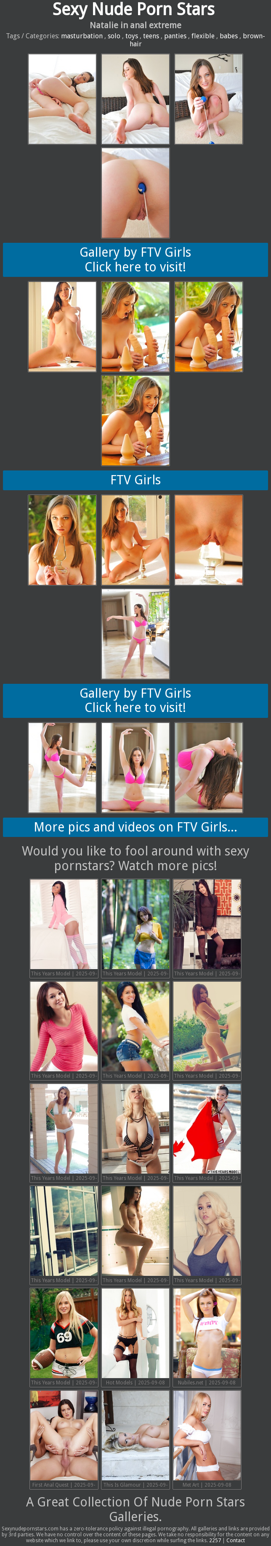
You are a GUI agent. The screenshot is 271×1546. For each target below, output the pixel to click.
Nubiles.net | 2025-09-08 (207, 1337)
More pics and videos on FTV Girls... (135, 827)
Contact (235, 1540)
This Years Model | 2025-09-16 (64, 1133)
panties (175, 36)
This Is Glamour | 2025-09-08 (135, 1440)
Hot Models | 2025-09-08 (135, 1337)
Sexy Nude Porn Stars (133, 9)
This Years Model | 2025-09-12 (135, 1235)
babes (229, 36)
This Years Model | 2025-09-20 (207, 928)
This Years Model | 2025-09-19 (64, 1031)
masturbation (82, 36)
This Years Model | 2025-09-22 (64, 928)
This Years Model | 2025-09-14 (207, 1133)
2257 (215, 1540)
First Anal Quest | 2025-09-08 (64, 1440)
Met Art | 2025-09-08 (207, 1439)
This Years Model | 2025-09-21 (135, 928)
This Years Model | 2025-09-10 (64, 1337)
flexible (203, 36)
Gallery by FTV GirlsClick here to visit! (135, 259)
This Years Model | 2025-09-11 (207, 1235)
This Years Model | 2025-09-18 (135, 1031)
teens (151, 36)
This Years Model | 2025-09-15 (135, 1133)
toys (131, 36)
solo (114, 36)
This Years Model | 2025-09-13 (64, 1235)
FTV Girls (135, 480)
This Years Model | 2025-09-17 (207, 1031)
